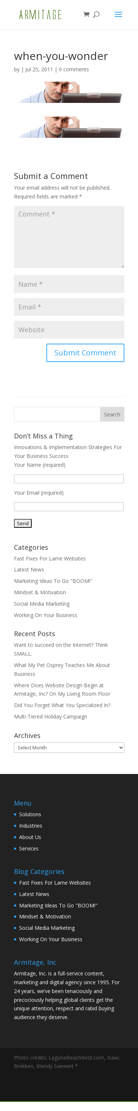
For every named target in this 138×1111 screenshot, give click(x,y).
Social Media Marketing (42, 603)
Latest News (29, 569)
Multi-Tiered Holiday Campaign (50, 716)
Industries (30, 825)
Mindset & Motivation (40, 592)
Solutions (30, 814)
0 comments (74, 69)
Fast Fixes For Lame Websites (50, 558)
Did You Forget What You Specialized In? (62, 705)
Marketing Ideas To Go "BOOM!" (53, 580)
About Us (30, 837)
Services (29, 848)
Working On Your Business (45, 615)
